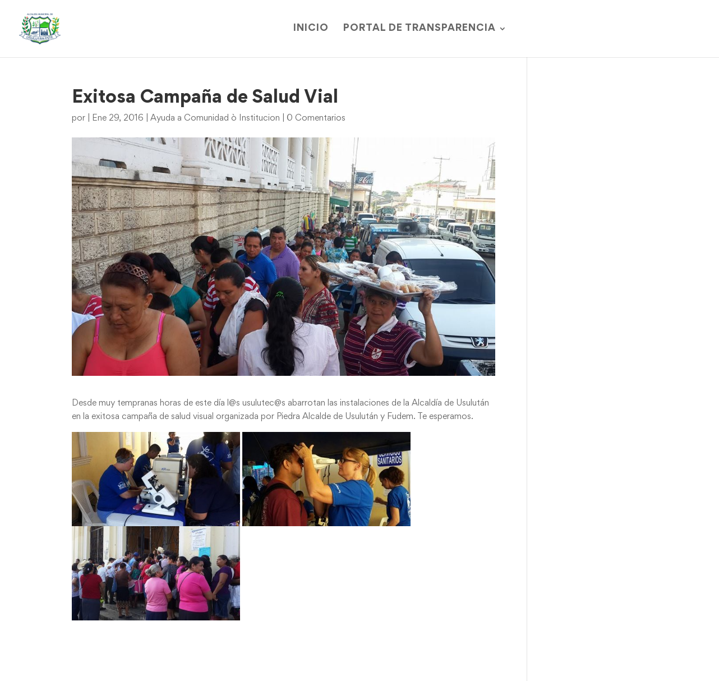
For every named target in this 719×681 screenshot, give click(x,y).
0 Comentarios (316, 118)
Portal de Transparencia (419, 29)
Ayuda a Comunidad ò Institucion (215, 118)
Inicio (311, 29)
